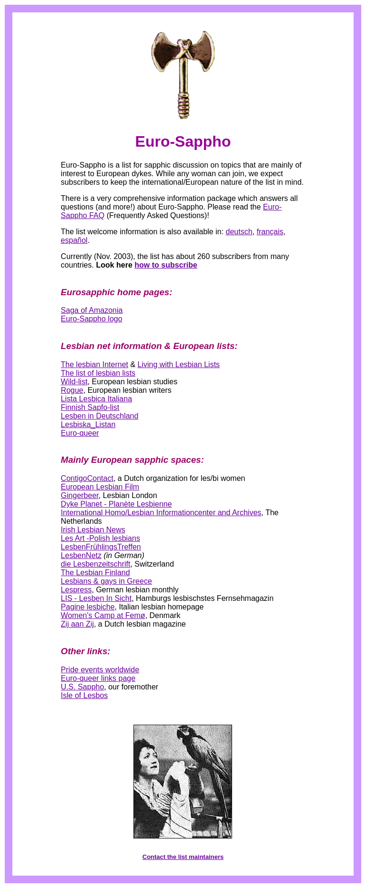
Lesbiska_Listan (88, 424)
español (74, 240)
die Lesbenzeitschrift (96, 564)
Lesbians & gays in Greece (106, 581)
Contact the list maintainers (183, 856)
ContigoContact (87, 478)
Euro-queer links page (98, 678)
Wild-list (74, 382)
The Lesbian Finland (95, 573)
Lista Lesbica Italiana (96, 399)
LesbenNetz (81, 555)
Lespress (76, 590)
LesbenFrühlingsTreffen (101, 547)
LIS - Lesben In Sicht (96, 598)
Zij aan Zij (77, 624)
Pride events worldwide (100, 670)
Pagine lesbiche (88, 607)
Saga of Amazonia (92, 310)
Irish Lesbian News (93, 530)
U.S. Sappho (82, 687)
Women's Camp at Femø (103, 615)
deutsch (239, 232)
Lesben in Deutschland (100, 416)
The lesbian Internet (94, 364)
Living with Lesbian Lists (179, 364)
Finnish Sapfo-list (90, 407)
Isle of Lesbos (84, 695)
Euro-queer (80, 433)
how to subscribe (165, 265)
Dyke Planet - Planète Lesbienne (116, 504)
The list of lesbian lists (98, 373)
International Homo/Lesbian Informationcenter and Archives (161, 513)
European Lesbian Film (100, 487)
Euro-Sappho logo (91, 319)
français (269, 232)
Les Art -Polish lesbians (100, 538)
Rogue (72, 390)
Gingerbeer (80, 495)
